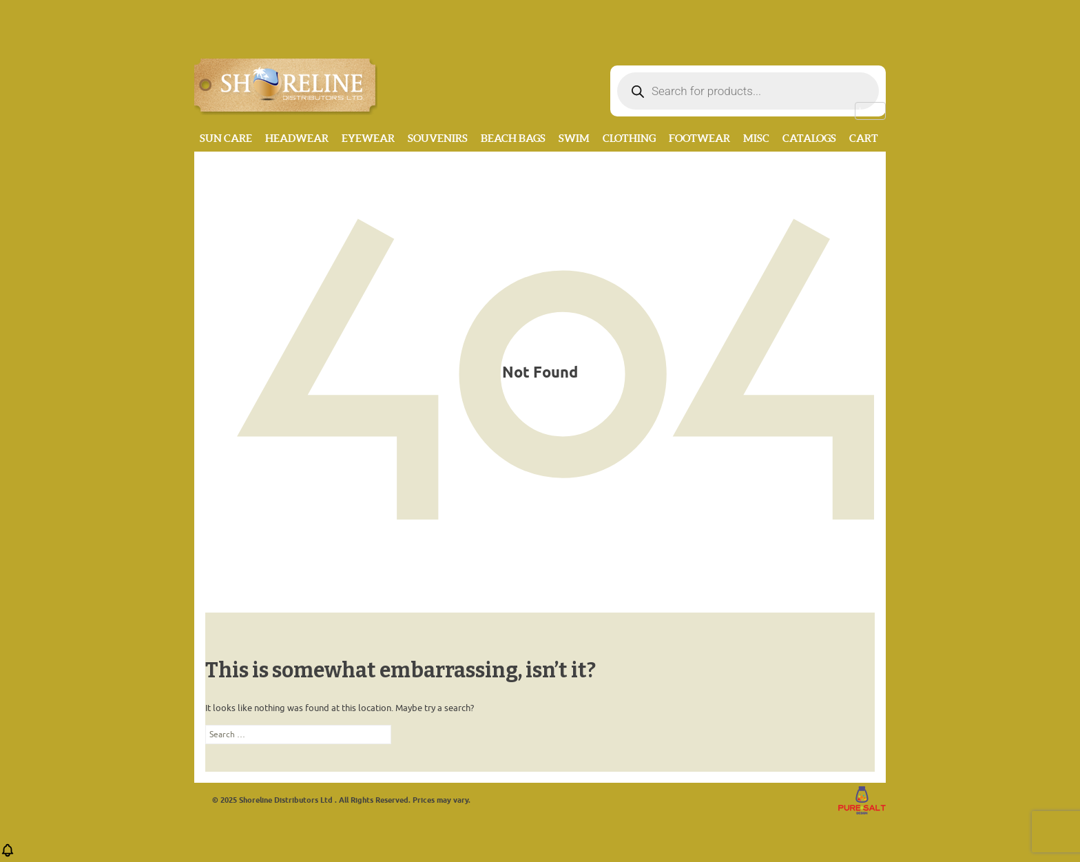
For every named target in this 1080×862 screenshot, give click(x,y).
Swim (574, 138)
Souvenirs (438, 138)
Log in (870, 110)
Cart (863, 138)
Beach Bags (513, 138)
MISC (756, 138)
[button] (7, 855)
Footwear (699, 138)
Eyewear (368, 138)
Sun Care (226, 138)
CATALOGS (809, 138)
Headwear (297, 138)
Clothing (629, 138)
